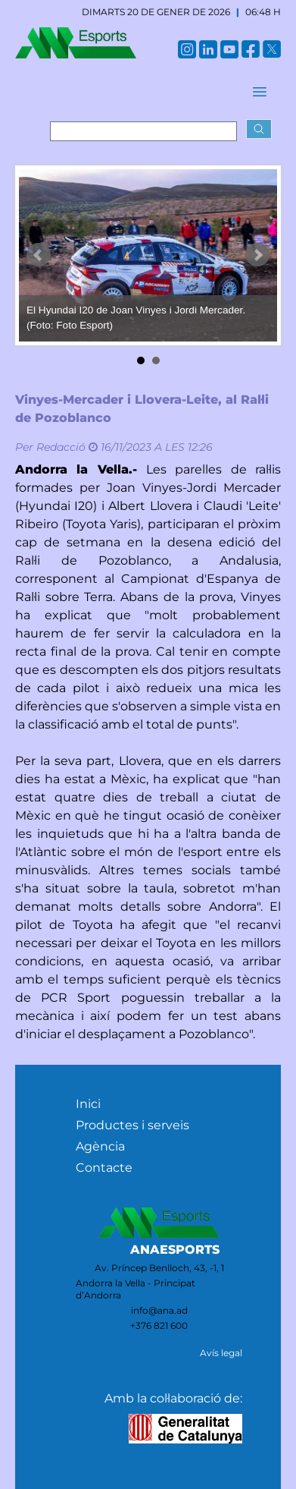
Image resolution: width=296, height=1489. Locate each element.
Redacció (61, 447)
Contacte (104, 1167)
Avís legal (221, 1352)
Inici (88, 1104)
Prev (38, 255)
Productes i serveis (132, 1125)
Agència (100, 1146)
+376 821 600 (159, 1325)
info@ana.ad (159, 1310)
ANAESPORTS (175, 1249)
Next (257, 255)
